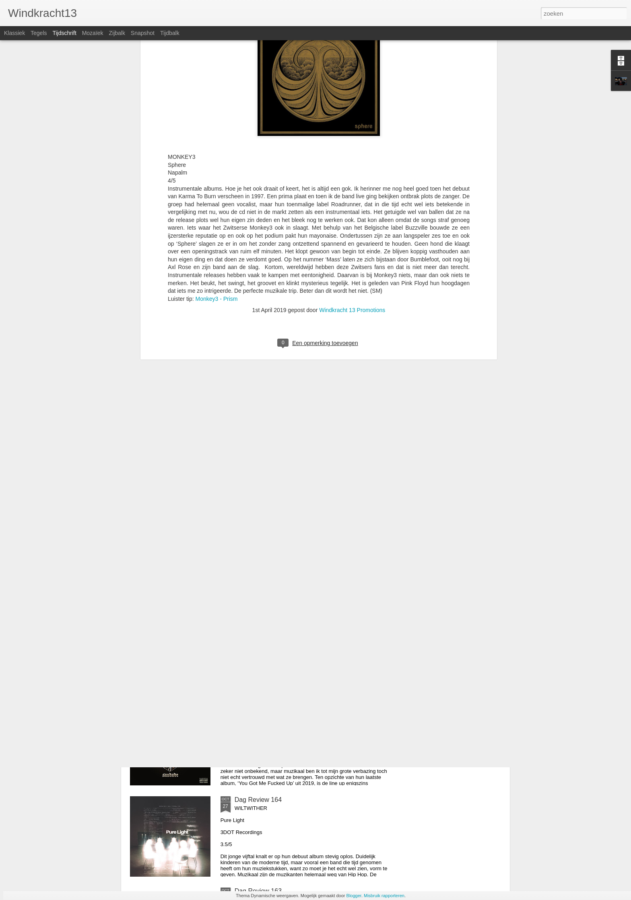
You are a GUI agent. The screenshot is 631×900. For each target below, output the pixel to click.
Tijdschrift (64, 33)
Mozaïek (92, 33)
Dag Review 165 (258, 708)
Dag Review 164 (258, 799)
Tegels (39, 33)
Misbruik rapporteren (384, 895)
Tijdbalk (169, 33)
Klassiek (14, 33)
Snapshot (143, 33)
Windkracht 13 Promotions (352, 194)
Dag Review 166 (258, 617)
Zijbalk (117, 33)
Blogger (353, 895)
